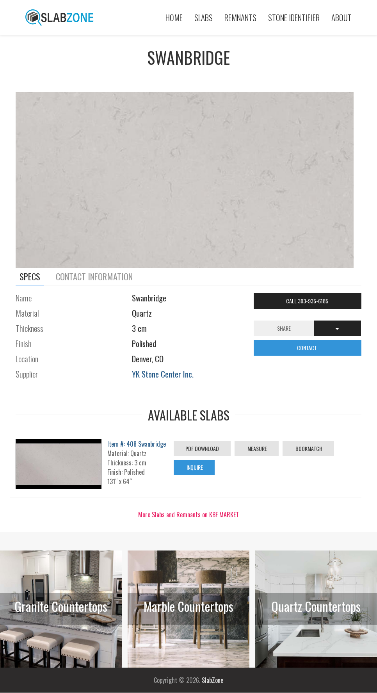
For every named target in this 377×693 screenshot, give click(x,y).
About (341, 17)
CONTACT (307, 348)
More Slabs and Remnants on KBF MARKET (188, 514)
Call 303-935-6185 (307, 301)
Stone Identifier (294, 17)
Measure (256, 448)
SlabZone (212, 680)
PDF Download (202, 448)
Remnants (240, 17)
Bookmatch (308, 448)
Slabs (203, 17)
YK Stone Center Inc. (163, 374)
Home (174, 17)
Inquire (194, 467)
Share (284, 328)
